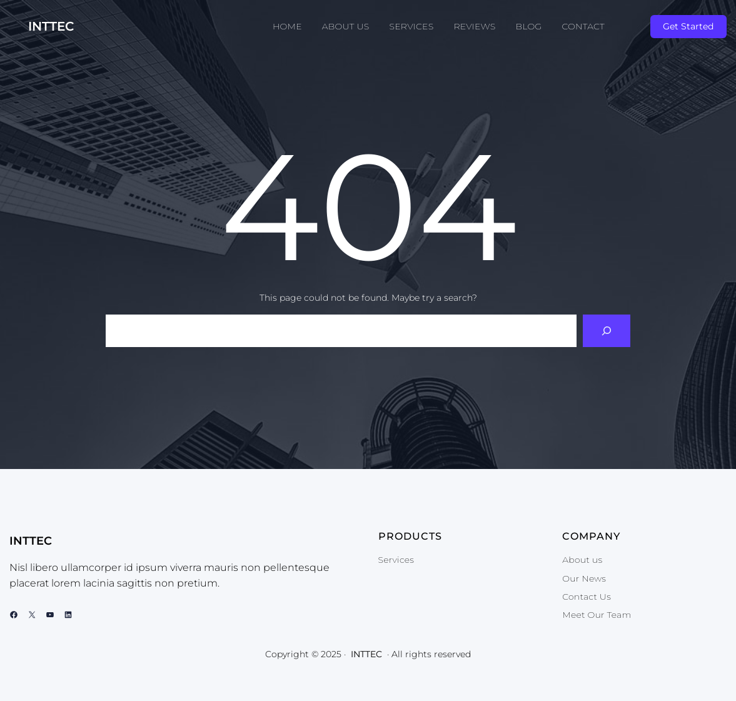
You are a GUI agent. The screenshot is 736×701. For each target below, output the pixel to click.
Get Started (688, 26)
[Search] (606, 331)
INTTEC (51, 26)
